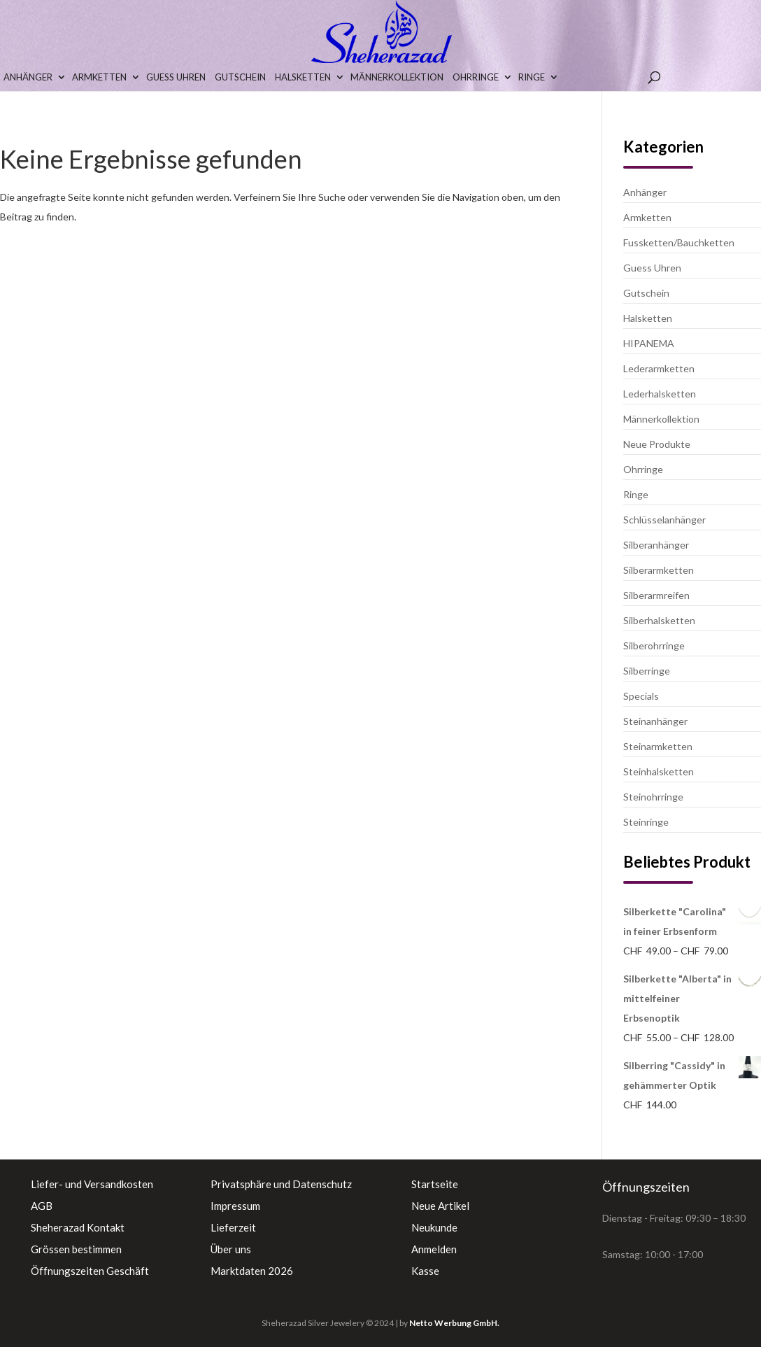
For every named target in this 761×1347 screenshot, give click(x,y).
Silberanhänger (656, 545)
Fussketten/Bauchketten (678, 242)
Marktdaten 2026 (252, 1270)
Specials (641, 696)
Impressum (235, 1205)
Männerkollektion (396, 77)
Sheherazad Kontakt (78, 1227)
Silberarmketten (658, 570)
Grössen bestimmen (76, 1249)
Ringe (531, 77)
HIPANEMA (648, 343)
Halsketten (303, 77)
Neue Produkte (656, 444)
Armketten (99, 77)
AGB (41, 1205)
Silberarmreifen (656, 595)
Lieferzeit (233, 1227)
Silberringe (646, 671)
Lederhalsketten (659, 394)
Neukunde (434, 1227)
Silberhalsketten (659, 620)
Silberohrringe (654, 645)
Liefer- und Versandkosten (92, 1184)
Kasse (425, 1270)
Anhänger (27, 77)
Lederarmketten (659, 368)
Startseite (434, 1184)
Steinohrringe (653, 797)
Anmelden (434, 1249)
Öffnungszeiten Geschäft (90, 1270)
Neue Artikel (440, 1205)
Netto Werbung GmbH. (454, 1323)
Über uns (231, 1249)
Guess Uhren (176, 77)
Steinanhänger (655, 721)
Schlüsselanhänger (664, 520)
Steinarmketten (657, 746)
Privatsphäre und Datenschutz (281, 1184)
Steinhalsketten (658, 771)
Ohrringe (476, 77)
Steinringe (646, 822)
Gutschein (240, 77)
